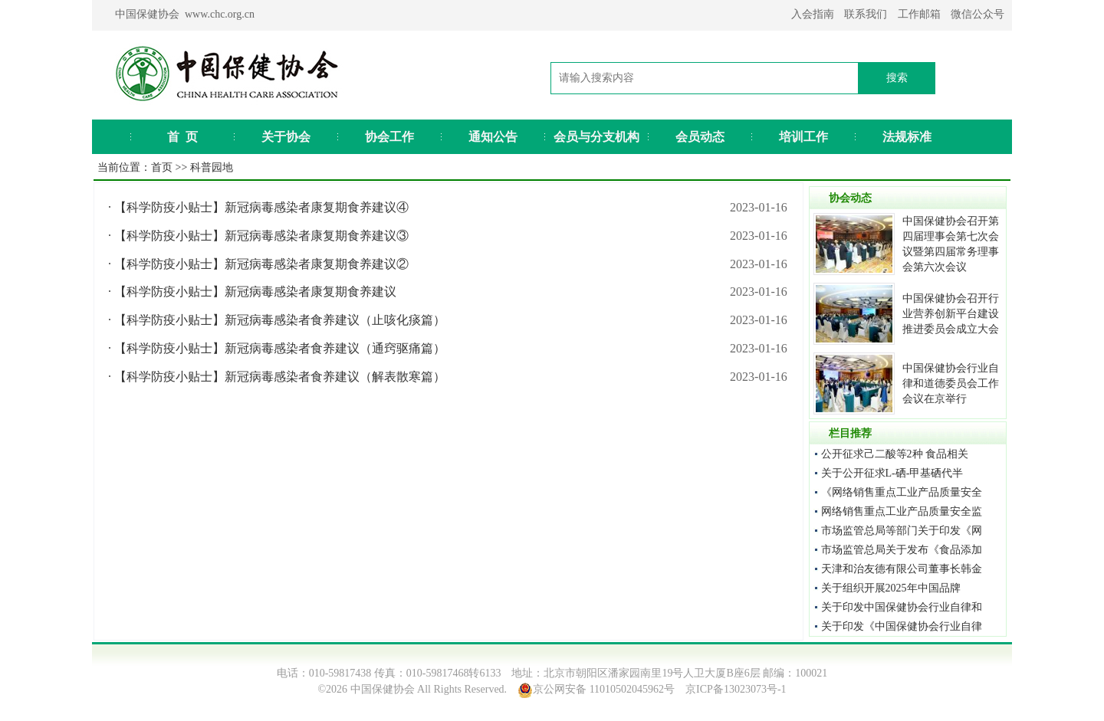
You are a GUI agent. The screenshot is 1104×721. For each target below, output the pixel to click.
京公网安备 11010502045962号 (604, 689)
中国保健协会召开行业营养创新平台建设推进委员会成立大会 (950, 314)
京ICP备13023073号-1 (735, 689)
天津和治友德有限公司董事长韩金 (901, 569)
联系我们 (865, 14)
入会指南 (812, 14)
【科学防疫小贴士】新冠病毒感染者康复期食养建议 (255, 291)
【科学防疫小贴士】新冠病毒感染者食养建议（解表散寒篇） (279, 376)
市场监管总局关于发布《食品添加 (901, 549)
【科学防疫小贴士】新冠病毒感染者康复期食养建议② (261, 263)
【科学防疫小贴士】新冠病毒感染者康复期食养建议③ (261, 235)
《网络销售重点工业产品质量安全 (901, 492)
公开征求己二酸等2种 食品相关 (895, 454)
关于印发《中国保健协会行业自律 (901, 626)
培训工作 (803, 136)
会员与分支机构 (596, 136)
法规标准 (907, 136)
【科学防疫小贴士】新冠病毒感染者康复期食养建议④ (261, 207)
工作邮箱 (919, 14)
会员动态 (699, 136)
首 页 (182, 136)
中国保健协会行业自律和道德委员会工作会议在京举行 (950, 383)
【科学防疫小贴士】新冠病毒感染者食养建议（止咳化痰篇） (279, 319)
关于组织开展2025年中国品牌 (891, 588)
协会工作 (389, 136)
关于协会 (285, 136)
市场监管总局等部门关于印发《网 (901, 530)
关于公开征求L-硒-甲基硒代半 (892, 473)
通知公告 (493, 136)
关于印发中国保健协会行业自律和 (901, 607)
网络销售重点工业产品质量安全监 (901, 511)
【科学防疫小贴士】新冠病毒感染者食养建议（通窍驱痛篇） (279, 348)
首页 (161, 167)
